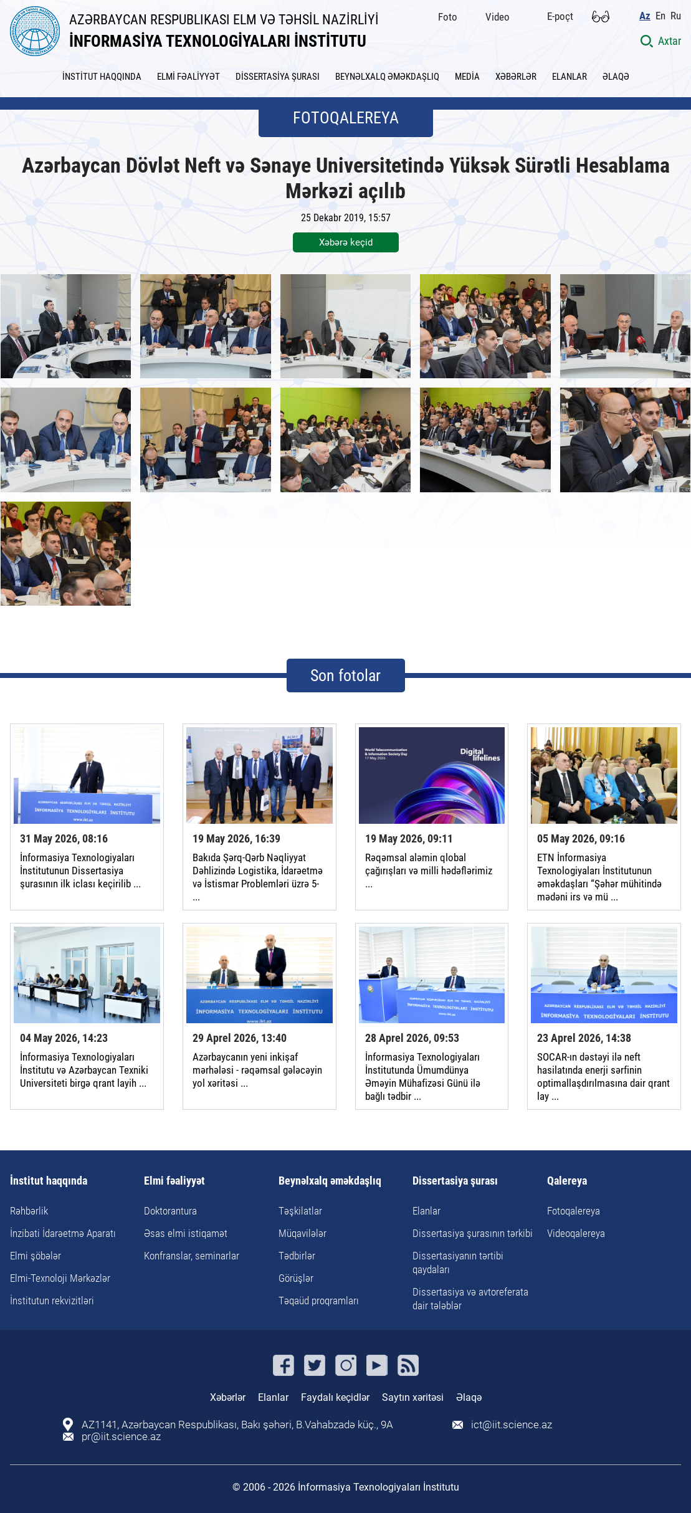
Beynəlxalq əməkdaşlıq (330, 1181)
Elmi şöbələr (35, 1255)
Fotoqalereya (573, 1211)
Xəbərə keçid (346, 242)
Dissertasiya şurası (455, 1181)
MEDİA (467, 76)
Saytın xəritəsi (413, 1397)
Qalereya (567, 1181)
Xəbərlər (227, 1397)
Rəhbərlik (29, 1211)
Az (644, 16)
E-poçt (560, 16)
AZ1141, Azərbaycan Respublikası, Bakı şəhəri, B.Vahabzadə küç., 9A (237, 1425)
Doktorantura (170, 1211)
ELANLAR (569, 76)
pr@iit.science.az (121, 1437)
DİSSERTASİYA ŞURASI (278, 76)
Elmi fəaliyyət (174, 1181)
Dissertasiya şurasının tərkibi (472, 1233)
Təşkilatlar (300, 1211)
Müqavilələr (302, 1233)
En (660, 16)
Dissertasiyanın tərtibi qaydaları (457, 1262)
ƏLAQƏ (616, 76)
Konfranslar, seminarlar (191, 1255)
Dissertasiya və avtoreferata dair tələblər (470, 1299)
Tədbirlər (297, 1255)
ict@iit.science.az (511, 1425)
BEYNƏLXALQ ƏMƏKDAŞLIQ (387, 76)
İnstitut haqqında (48, 1181)
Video (497, 17)
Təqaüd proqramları (319, 1300)
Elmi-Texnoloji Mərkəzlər (60, 1278)
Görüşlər (296, 1278)
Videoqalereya (576, 1233)
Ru (675, 16)
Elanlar (426, 1211)
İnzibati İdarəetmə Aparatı (63, 1233)
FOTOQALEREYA (346, 118)
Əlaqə (469, 1397)
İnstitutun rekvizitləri (52, 1300)
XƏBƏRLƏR (515, 76)
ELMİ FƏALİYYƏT (188, 76)
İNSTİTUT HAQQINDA (101, 76)
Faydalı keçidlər (335, 1397)
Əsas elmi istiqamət (185, 1233)
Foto (447, 17)
